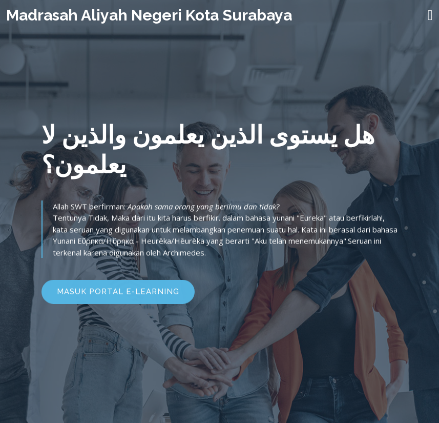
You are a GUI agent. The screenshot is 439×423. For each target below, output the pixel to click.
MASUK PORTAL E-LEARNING (118, 293)
